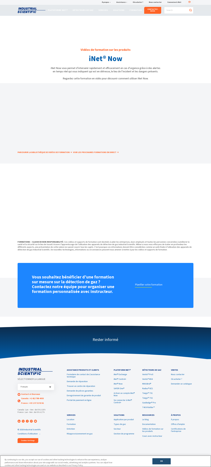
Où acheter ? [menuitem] (176, 384)
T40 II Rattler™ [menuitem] (148, 412)
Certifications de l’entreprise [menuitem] (178, 436)
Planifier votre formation (151, 288)
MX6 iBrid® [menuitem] (146, 388)
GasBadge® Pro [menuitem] (149, 407)
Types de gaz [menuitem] (120, 430)
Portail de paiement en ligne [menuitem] (79, 405)
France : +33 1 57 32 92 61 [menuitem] (32, 406)
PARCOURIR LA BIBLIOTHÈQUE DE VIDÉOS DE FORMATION (44, 156)
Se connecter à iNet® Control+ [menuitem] (123, 406)
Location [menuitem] (70, 425)
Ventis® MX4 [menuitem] (147, 384)
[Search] (178, 11)
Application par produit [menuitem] (124, 425)
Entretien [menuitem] (71, 435)
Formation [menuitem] (71, 430)
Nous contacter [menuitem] (177, 379)
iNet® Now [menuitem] (118, 388)
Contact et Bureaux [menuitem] (30, 398)
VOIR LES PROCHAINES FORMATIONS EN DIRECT (99, 156)
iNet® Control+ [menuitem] (120, 384)
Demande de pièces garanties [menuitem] (80, 395)
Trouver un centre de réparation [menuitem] (81, 391)
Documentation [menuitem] (149, 430)
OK (161, 462)
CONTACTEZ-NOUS (152, 11)
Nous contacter (155, 2)
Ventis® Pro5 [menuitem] (147, 379)
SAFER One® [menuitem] (119, 393)
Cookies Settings (28, 444)
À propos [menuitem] (175, 425)
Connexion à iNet (174, 2)
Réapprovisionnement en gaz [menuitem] (80, 439)
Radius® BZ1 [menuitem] (147, 393)
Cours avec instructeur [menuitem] (152, 442)
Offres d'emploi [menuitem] (178, 430)
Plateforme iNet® (58, 11)
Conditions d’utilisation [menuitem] (28, 437)
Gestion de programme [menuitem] (124, 439)
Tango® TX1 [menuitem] (147, 398)
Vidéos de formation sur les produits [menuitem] (152, 436)
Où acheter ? (138, 2)
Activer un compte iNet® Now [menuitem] (124, 399)
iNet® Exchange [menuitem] (120, 379)
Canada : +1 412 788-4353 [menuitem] (32, 402)
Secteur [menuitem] (117, 435)
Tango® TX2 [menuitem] (147, 402)
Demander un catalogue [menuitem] (181, 388)
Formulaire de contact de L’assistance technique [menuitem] (83, 380)
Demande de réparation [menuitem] (77, 386)
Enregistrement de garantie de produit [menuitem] (84, 400)
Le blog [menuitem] (145, 425)
